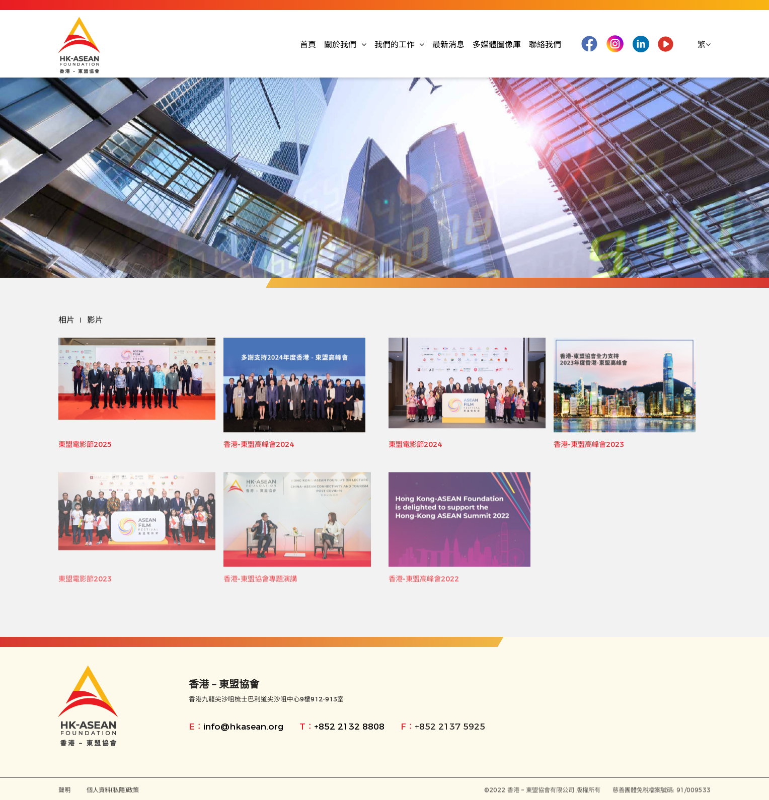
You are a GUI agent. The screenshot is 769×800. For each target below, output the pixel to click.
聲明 (64, 792)
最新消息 (448, 44)
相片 (66, 320)
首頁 (308, 44)
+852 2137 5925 (450, 726)
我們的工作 (399, 44)
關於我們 (345, 44)
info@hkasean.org (243, 726)
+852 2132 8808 (349, 726)
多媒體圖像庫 (497, 44)
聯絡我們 (545, 44)
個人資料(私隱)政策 (113, 792)
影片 (95, 320)
